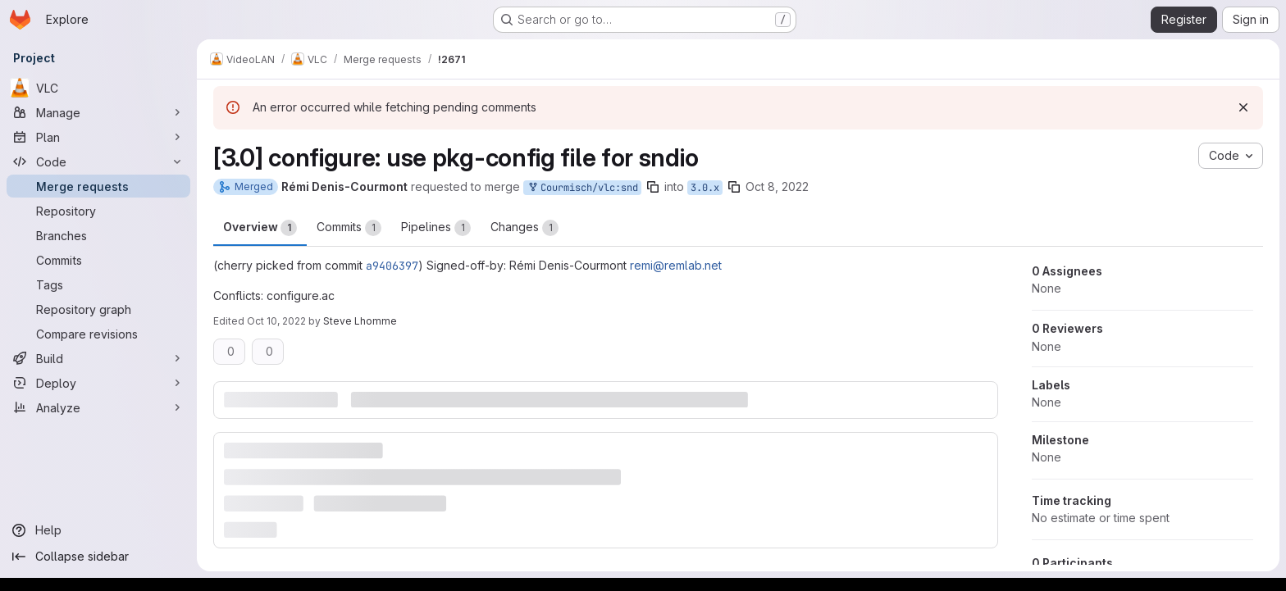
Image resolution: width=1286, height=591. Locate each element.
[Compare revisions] (98, 333)
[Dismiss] (1243, 107)
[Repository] (98, 210)
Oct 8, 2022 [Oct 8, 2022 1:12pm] (777, 186)
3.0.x (705, 187)
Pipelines (436, 228)
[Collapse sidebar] (98, 556)
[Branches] (98, 235)
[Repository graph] (98, 309)
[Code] (98, 161)
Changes (524, 228)
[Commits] (98, 259)
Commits (349, 228)
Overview (260, 228)
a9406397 (392, 265)
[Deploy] (98, 382)
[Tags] (98, 284)
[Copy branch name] (653, 187)
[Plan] (98, 136)
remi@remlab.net (676, 265)
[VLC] (98, 87)
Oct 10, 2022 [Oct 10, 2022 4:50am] (276, 321)
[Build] (98, 358)
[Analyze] (98, 407)
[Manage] (98, 112)
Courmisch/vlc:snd (582, 188)
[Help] (98, 530)
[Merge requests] (98, 186)
